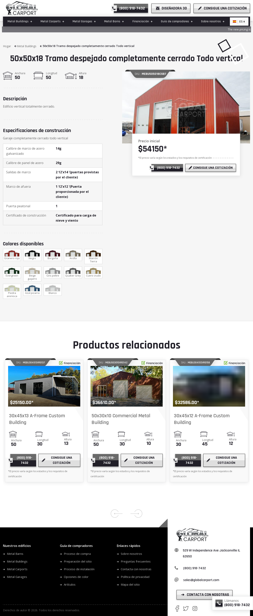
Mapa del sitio (130, 584)
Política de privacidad (135, 577)
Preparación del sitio (78, 561)
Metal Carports (17, 569)
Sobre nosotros (131, 554)
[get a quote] (222, 8)
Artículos (70, 584)
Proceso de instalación (79, 569)
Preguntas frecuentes (136, 561)
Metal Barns (15, 554)
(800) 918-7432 (194, 568)
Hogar (10, 46)
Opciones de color (76, 577)
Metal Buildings (29, 46)
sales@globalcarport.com (201, 580)
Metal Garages (17, 577)
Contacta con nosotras (136, 569)
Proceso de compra (77, 554)
